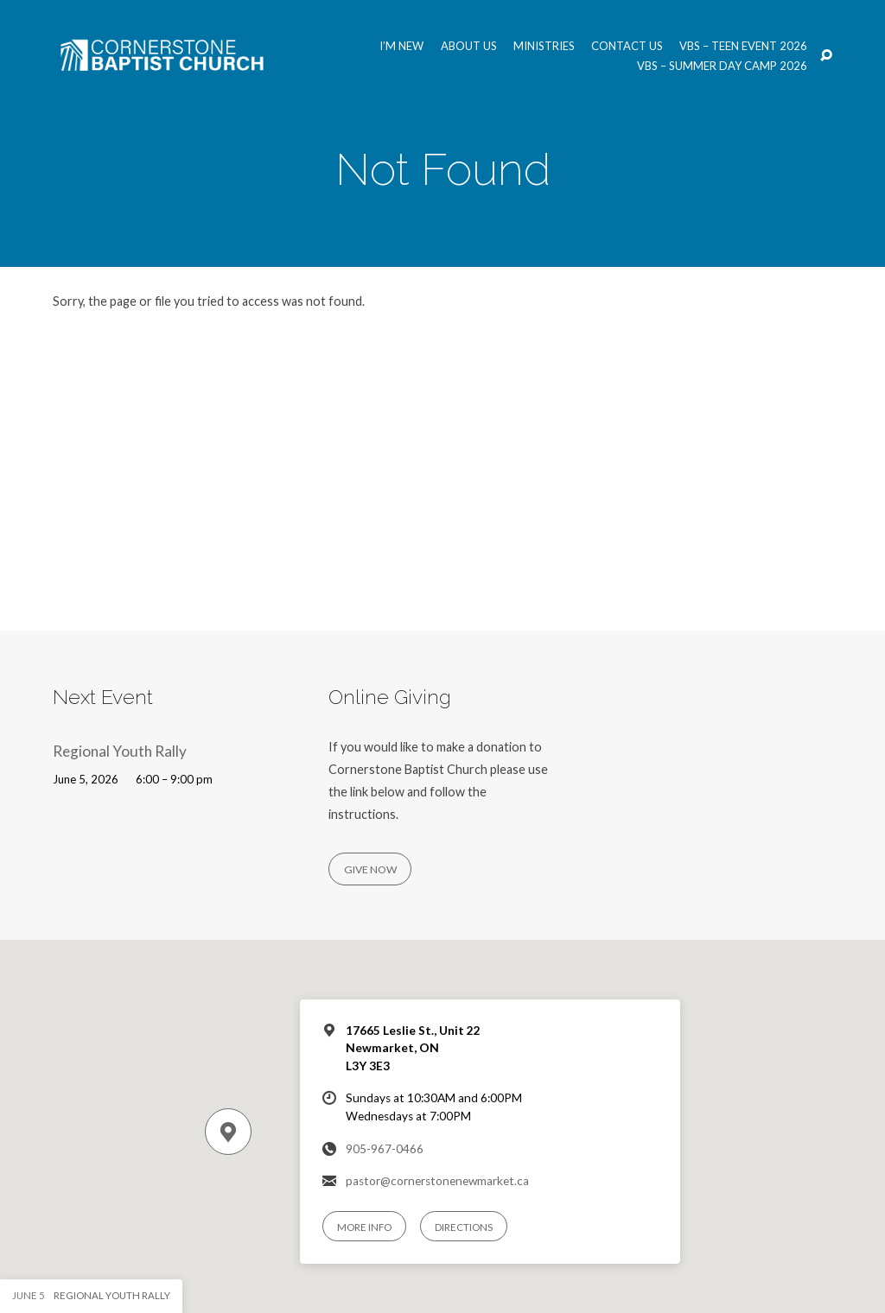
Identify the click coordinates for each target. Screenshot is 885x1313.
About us (469, 46)
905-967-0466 (384, 1149)
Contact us (627, 46)
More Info (364, 1227)
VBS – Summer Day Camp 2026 (722, 66)
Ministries (544, 46)
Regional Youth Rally (120, 751)
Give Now (370, 869)
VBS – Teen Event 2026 (743, 46)
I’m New (401, 46)
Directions (464, 1227)
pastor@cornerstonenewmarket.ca (437, 1181)
